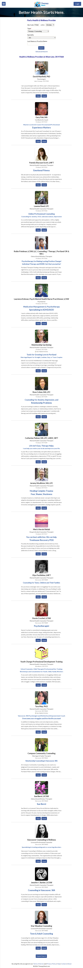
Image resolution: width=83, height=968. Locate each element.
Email (44, 96)
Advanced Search (42, 51)
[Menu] (4, 4)
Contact (63, 964)
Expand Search (41, 956)
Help (58, 964)
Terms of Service (38, 964)
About (69, 964)
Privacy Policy (51, 964)
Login (77, 4)
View (38, 96)
